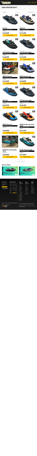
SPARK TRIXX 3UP (7, 76)
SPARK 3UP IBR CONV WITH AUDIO (27, 125)
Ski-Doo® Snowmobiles (21, 196)
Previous (14, 161)
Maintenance (32, 190)
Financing (26, 194)
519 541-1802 (5, 188)
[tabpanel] (13, 187)
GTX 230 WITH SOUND (25, 52)
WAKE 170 (22, 28)
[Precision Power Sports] (6, 2)
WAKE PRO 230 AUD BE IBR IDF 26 (10, 150)
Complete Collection (20, 200)
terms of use (23, 206)
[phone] (30, 2)
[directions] (33, 2)
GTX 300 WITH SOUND (25, 100)
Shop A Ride (7, 204)
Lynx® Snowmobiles (21, 198)
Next (23, 161)
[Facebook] (13, 192)
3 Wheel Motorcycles (20, 188)
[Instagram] (14, 192)
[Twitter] (16, 192)
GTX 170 (5, 28)
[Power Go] (10, 206)
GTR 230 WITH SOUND (8, 52)
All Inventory (20, 184)
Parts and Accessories (32, 191)
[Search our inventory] (28, 2)
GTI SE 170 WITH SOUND (26, 150)
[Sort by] (31, 12)
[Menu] (35, 2)
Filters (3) (4, 12)
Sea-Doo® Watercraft (20, 194)
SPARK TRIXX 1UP (7, 124)
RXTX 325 (5, 100)
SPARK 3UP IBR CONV (25, 76)
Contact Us (32, 184)
